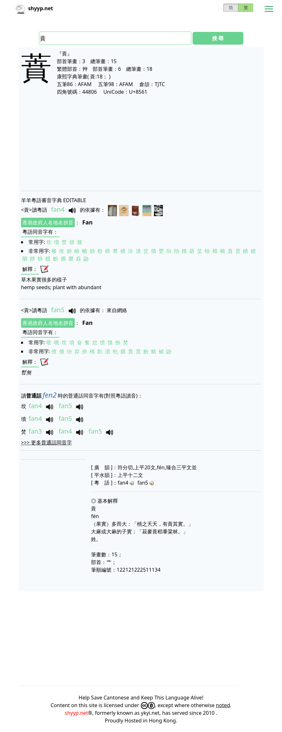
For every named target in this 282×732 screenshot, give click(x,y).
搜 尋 (218, 38)
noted (223, 705)
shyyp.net (76, 712)
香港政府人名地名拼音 (47, 222)
